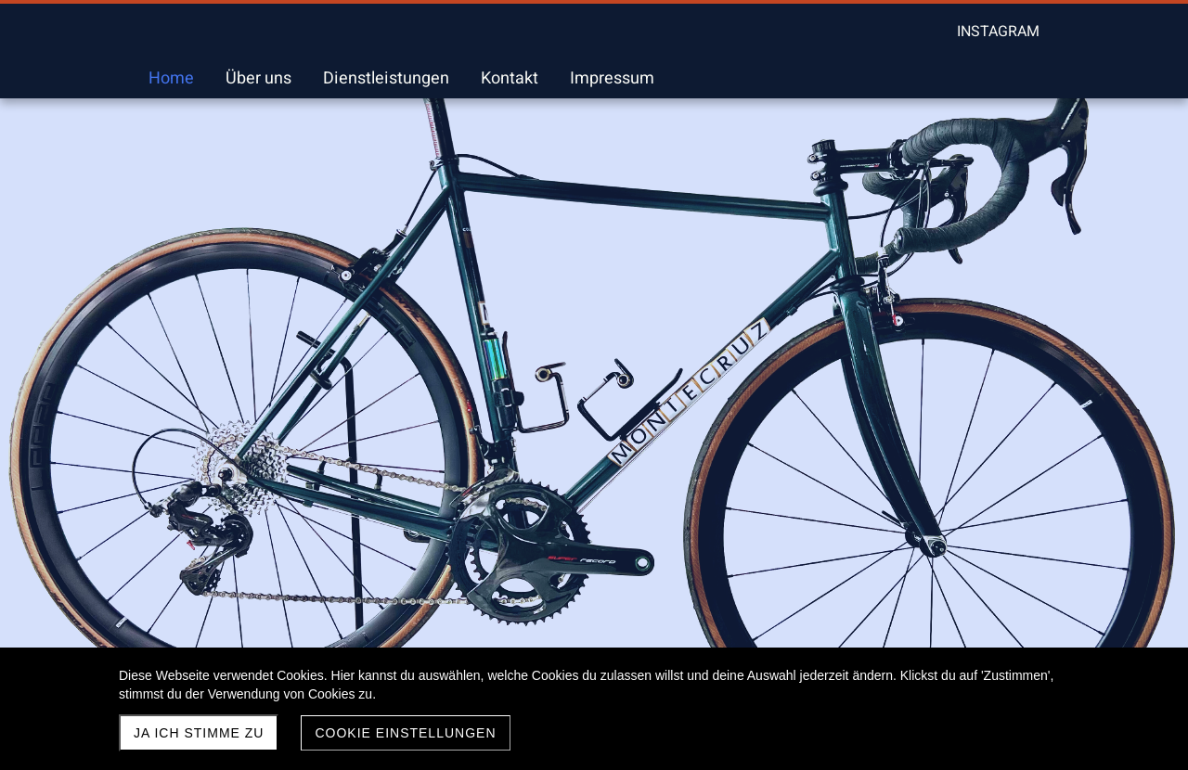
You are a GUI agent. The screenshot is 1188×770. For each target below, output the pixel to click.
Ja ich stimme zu (199, 732)
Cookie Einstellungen (405, 732)
